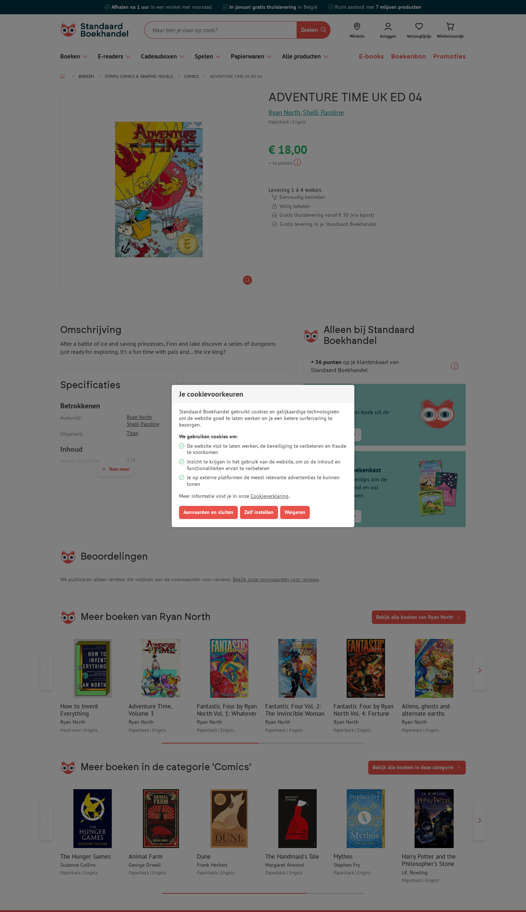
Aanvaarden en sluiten (208, 512)
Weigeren (295, 512)
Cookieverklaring (270, 496)
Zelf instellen (259, 512)
